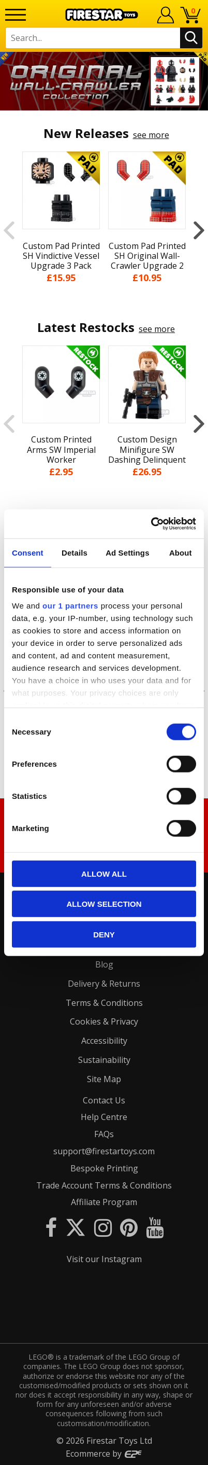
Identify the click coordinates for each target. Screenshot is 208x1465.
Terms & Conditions (104, 1002)
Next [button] (199, 229)
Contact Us (104, 1100)
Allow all (104, 873)
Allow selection (104, 904)
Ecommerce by (104, 1453)
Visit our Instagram (104, 1259)
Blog (104, 964)
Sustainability (104, 1060)
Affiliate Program (104, 1202)
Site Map (104, 1079)
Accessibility (104, 1040)
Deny (104, 934)
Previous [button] (9, 229)
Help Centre (104, 1117)
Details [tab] (74, 552)
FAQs (104, 1134)
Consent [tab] (27, 552)
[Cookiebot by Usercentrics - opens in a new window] (151, 524)
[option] (104, 81)
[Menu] (15, 15)
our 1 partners (70, 605)
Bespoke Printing (104, 1168)
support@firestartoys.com (104, 1151)
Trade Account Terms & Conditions (104, 1185)
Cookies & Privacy (104, 1021)
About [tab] (180, 552)
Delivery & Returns (104, 983)
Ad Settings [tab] (127, 552)
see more (151, 135)
